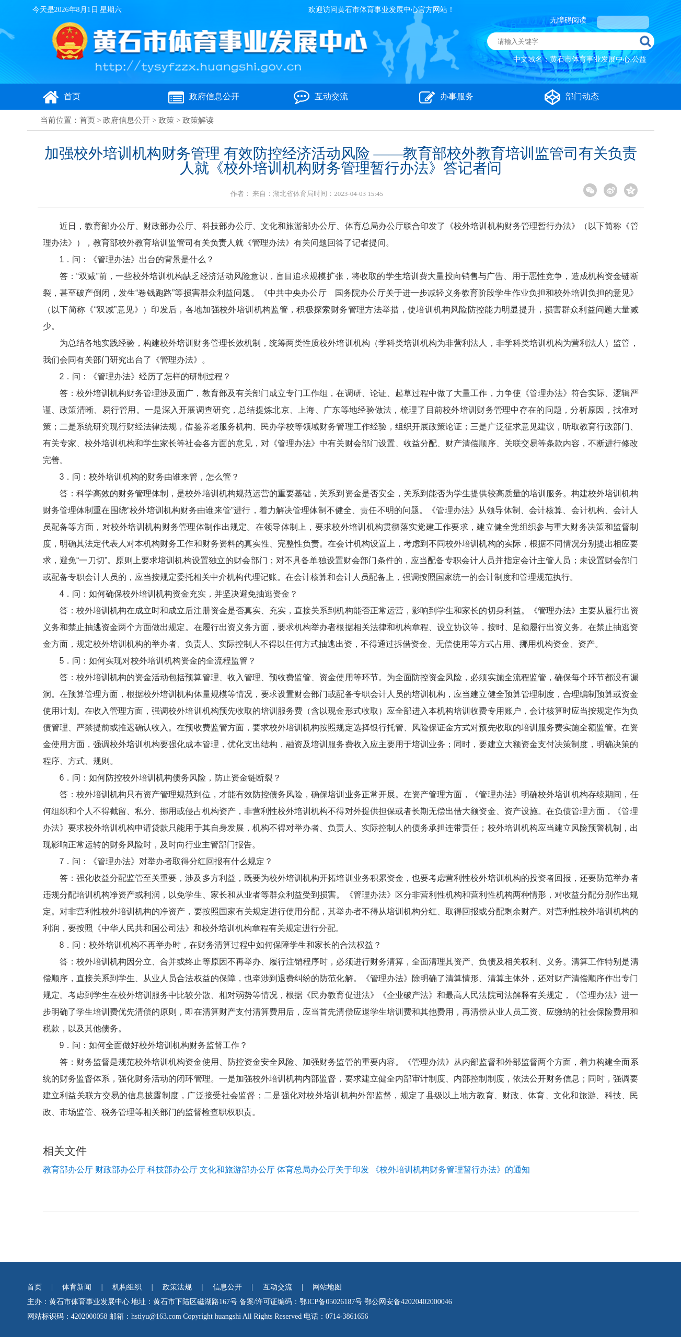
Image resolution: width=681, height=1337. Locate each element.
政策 (166, 120)
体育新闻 (76, 1287)
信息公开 (227, 1287)
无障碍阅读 (568, 20)
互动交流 (321, 96)
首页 (61, 96)
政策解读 (198, 120)
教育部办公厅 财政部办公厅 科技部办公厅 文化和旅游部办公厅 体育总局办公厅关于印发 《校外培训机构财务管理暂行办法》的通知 (286, 1169)
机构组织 (127, 1287)
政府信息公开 (203, 96)
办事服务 (446, 96)
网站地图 (327, 1287)
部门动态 (572, 96)
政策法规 (177, 1287)
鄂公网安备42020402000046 (408, 1302)
